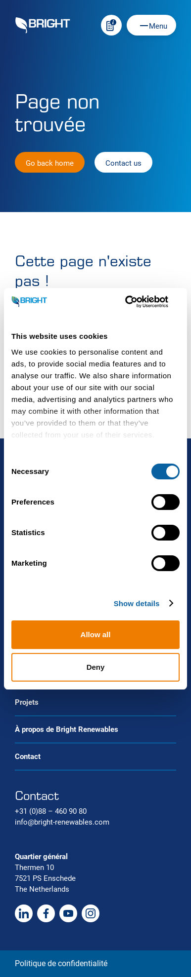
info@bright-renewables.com (62, 822)
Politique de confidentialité (61, 963)
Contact (28, 756)
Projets (27, 702)
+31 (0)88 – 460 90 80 (51, 811)
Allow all (96, 634)
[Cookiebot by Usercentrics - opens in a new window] (137, 301)
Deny (96, 667)
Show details (137, 603)
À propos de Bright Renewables (66, 729)
